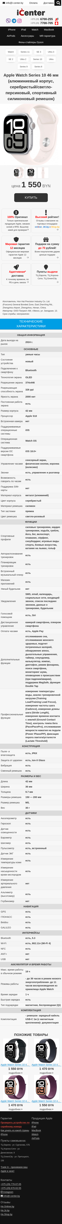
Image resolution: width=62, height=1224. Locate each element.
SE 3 (39, 52)
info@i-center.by (13, 3)
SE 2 (11, 59)
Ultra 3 (51, 52)
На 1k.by (5, 1210)
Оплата (33, 3)
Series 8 (38, 66)
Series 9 (24, 66)
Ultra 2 (23, 59)
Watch (11, 52)
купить (31, 197)
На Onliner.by (7, 1206)
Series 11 (25, 52)
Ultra (51, 59)
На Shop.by (6, 1214)
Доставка (48, 3)
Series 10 (37, 59)
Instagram (7, 1192)
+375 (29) (44, 19)
